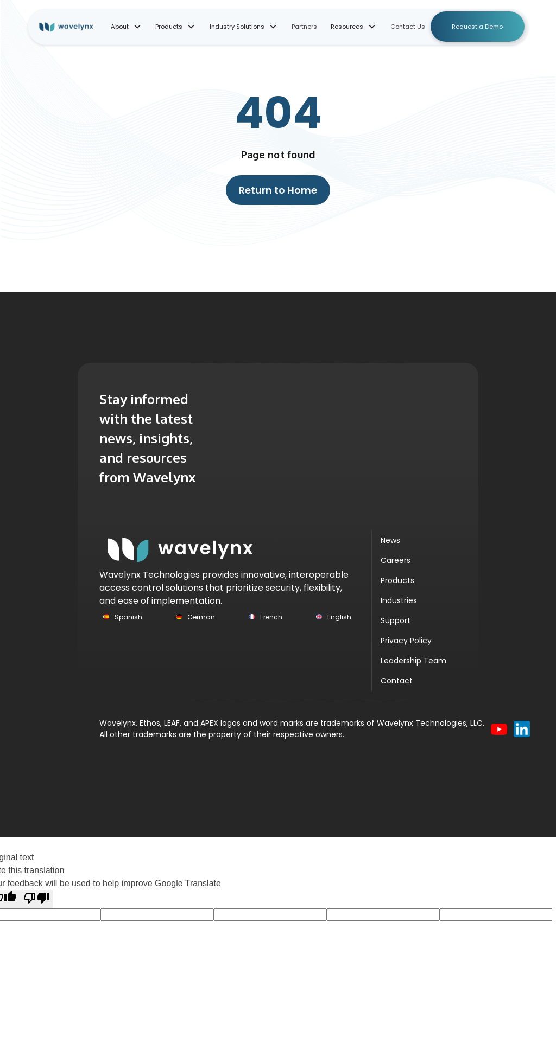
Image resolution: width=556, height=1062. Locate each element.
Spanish (128, 617)
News (390, 540)
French (271, 617)
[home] (73, 27)
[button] (126, 26)
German (201, 617)
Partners (304, 26)
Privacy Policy (406, 640)
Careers (395, 560)
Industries (399, 600)
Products (397, 580)
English (339, 617)
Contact (397, 680)
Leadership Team (413, 660)
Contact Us (407, 26)
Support (395, 620)
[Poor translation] (36, 899)
